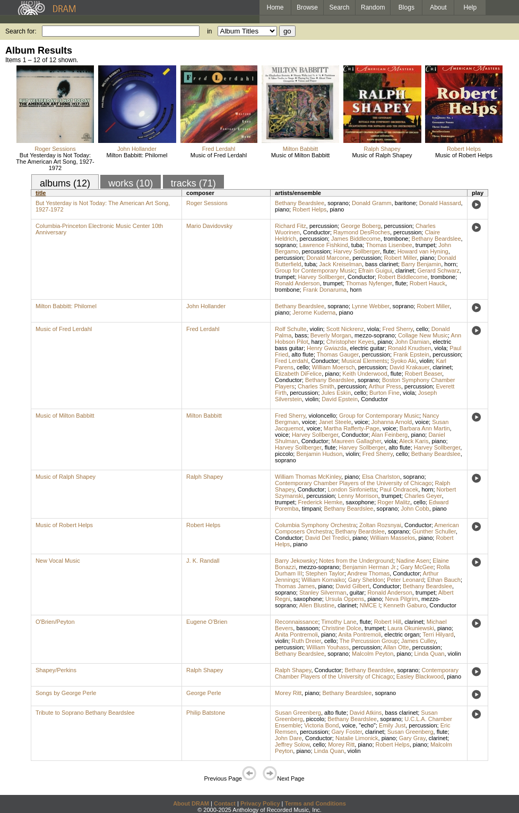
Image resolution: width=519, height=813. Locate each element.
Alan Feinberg (389, 434)
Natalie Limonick (356, 738)
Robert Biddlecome (403, 277)
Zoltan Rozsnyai (380, 525)
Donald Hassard (440, 203)
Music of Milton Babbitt (300, 155)
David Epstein (340, 399)
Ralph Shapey (382, 149)
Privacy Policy (260, 803)
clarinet (404, 270)
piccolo (284, 454)
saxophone (359, 502)
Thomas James (295, 586)
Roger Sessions (55, 149)
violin (316, 329)
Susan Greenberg (298, 712)
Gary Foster (347, 732)
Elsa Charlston (381, 476)
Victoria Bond (321, 725)
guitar (357, 592)
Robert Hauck (427, 283)
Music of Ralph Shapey (382, 155)
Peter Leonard (405, 580)
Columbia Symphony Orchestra (315, 525)
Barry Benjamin (421, 264)
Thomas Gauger (338, 354)
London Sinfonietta (352, 489)
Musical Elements (364, 361)
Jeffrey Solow (292, 744)
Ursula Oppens (344, 599)
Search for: (21, 31)
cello (422, 329)
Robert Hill (387, 622)
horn (450, 264)
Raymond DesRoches (361, 232)
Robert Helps (464, 149)
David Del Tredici (327, 538)
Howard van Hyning (422, 251)
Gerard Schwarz (439, 270)
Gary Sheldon (366, 580)
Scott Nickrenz (345, 329)
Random (373, 7)
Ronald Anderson (297, 283)
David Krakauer (409, 367)
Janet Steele (335, 422)
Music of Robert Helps (463, 155)
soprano (338, 203)
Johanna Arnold (391, 422)
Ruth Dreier (306, 641)
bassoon (307, 628)
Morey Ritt (288, 693)
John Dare (288, 738)
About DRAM (191, 803)
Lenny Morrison (358, 496)
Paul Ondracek (398, 489)
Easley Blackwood (420, 676)
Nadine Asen (412, 560)
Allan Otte (396, 647)
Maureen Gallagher (357, 441)
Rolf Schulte (290, 329)
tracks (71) (193, 183)
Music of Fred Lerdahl (219, 155)
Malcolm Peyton (372, 653)
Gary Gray (412, 738)
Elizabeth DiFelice (298, 373)
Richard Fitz (290, 226)
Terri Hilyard (438, 634)
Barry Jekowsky (295, 560)
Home (274, 7)
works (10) (130, 183)
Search (340, 7)
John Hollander (137, 149)
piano (282, 209)
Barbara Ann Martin (425, 428)
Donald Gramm (372, 203)
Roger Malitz (393, 502)
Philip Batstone (205, 712)
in (209, 31)
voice (309, 422)
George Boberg (360, 226)
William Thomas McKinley (308, 476)
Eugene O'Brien (206, 622)
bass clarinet (381, 264)
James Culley (418, 641)
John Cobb (415, 508)
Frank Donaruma (325, 289)
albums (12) (65, 183)
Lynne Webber (370, 306)
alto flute (302, 354)
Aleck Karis (413, 441)
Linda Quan (429, 653)
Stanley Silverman (323, 592)
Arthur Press (385, 386)
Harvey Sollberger (356, 251)
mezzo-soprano (374, 335)
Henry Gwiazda (327, 348)
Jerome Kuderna (313, 312)
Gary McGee (416, 567)
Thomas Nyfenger (369, 283)
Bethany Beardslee (299, 203)
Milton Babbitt (300, 149)
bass (301, 335)
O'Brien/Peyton (55, 622)
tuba (356, 245)
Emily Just (392, 725)
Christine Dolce (341, 628)
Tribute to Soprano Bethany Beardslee (85, 712)
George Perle (203, 693)
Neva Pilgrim (401, 599)
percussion (323, 226)
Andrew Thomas (368, 573)
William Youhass (327, 647)
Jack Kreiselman (340, 264)
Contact (225, 803)
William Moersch (333, 367)
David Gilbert (352, 586)
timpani (311, 508)
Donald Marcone (327, 258)
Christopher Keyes (350, 341)
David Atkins (366, 712)
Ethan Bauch (444, 580)
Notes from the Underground (356, 560)
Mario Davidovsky (209, 226)
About (438, 7)
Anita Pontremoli (296, 634)
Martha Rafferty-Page (351, 428)
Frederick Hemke (320, 502)
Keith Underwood (364, 373)
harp (317, 341)
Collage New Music (423, 335)
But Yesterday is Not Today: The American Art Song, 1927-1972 (55, 161)
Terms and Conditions (315, 803)
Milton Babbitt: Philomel (137, 155)
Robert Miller (400, 258)
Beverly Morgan (330, 335)
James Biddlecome (355, 238)
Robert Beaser (423, 373)
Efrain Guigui (375, 270)
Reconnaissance (296, 622)
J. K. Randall (202, 560)
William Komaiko (322, 580)
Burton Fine (384, 392)
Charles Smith (316, 386)
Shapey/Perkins (56, 670)
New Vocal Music (58, 560)
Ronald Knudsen (409, 348)
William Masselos (392, 538)
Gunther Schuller (434, 531)
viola (373, 329)
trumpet (425, 245)
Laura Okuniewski (410, 628)
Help (470, 7)
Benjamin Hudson (319, 454)
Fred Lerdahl (218, 149)
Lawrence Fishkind (323, 245)
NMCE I (370, 605)
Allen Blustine (316, 605)
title (41, 193)
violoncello (321, 415)
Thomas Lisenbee (389, 245)
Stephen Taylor (325, 573)
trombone (396, 238)
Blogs (406, 7)
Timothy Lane (338, 622)
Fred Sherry (398, 329)
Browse (307, 7)
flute (388, 251)
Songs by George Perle (66, 693)
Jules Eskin (336, 392)
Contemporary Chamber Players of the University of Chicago (353, 483)
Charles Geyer (423, 496)
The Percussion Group (369, 641)
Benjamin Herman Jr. (369, 567)
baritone (405, 203)
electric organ (401, 634)
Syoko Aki (403, 361)
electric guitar (367, 348)
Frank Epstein (411, 354)
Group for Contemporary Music (315, 270)
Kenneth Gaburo (404, 605)
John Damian (412, 341)
